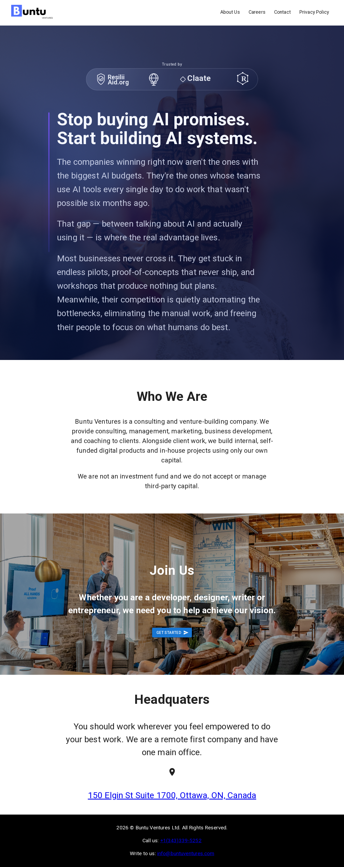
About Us (230, 12)
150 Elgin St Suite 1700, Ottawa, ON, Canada (172, 795)
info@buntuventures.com (185, 853)
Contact (282, 12)
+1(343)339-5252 (181, 840)
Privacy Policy (314, 12)
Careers (257, 12)
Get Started (172, 633)
